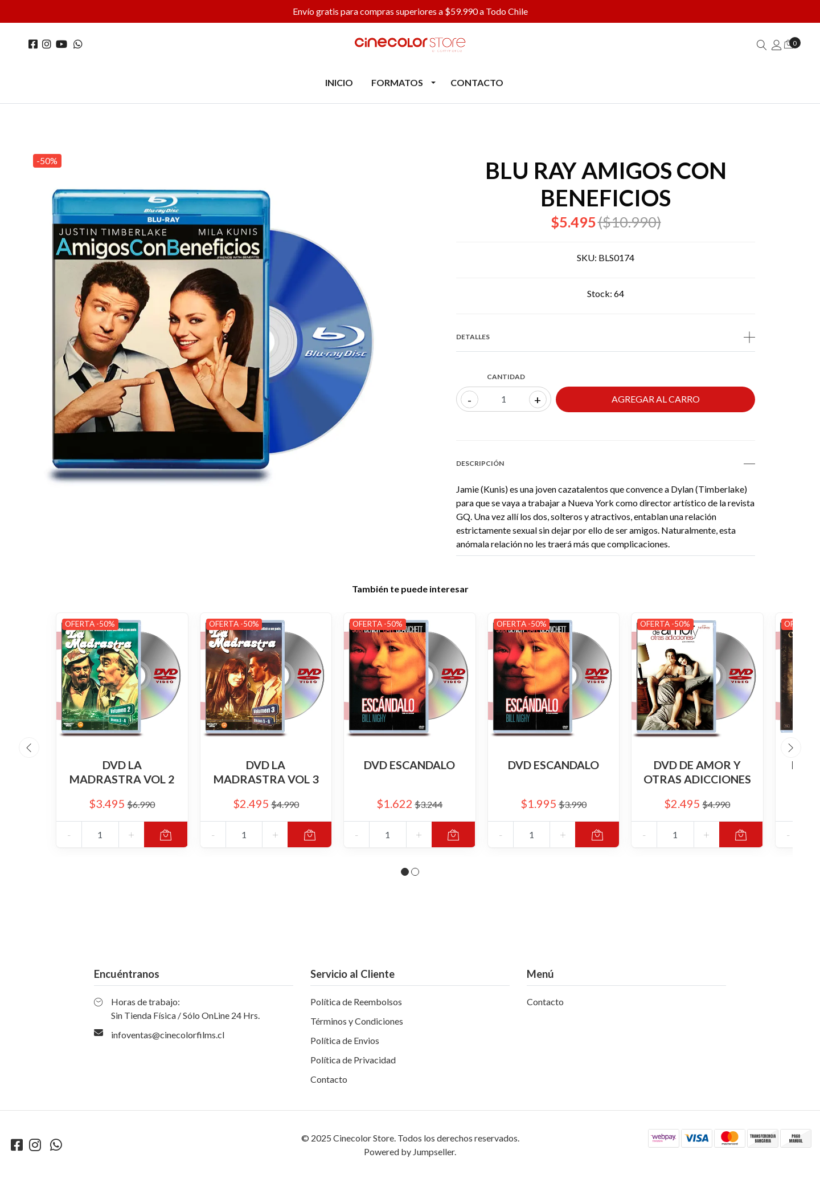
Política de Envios (344, 1044)
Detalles (606, 337)
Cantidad (506, 376)
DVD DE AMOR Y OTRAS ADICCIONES (697, 771)
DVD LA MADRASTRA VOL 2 (122, 771)
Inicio (339, 82)
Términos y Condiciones (356, 1024)
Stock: (599, 293)
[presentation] (29, 750)
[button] (405, 876)
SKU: (587, 257)
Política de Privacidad (353, 1063)
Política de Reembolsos (356, 1005)
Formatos (397, 82)
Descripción (606, 463)
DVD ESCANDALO (409, 764)
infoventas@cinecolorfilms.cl (167, 1038)
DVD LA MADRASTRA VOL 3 (265, 771)
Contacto (476, 82)
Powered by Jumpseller (409, 1155)
